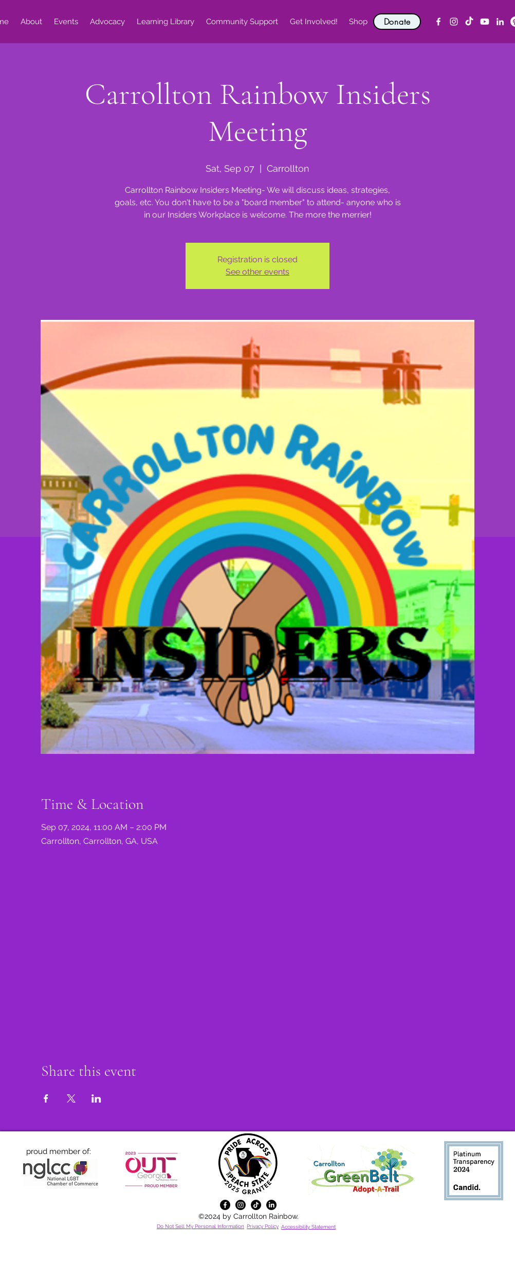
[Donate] (397, 21)
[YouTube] (485, 21)
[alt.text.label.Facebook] (438, 21)
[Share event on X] (71, 1098)
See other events (257, 272)
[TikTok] (469, 21)
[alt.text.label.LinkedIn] (500, 21)
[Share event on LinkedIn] (96, 1098)
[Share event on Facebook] (46, 1098)
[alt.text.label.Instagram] (454, 21)
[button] (31, 21)
